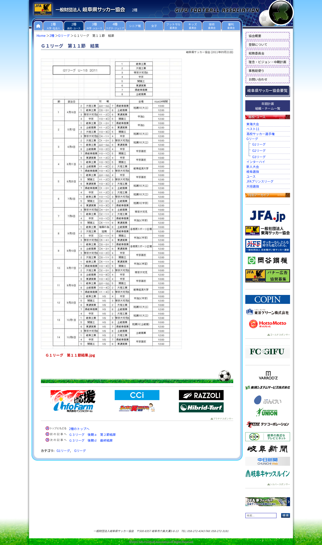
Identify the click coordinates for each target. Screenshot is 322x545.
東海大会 (252, 124)
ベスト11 (252, 129)
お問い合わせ (258, 79)
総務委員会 (256, 53)
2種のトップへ (79, 428)
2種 (51, 35)
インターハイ (255, 161)
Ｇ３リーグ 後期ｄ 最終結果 (91, 440)
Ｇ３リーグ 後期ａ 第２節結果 (92, 434)
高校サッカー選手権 (260, 134)
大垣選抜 (252, 186)
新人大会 (252, 166)
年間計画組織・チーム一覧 (267, 106)
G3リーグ (259, 157)
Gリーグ (64, 35)
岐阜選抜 (252, 171)
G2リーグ (259, 150)
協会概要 (255, 35)
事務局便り (256, 70)
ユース (251, 176)
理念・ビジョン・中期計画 (267, 62)
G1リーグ (63, 450)
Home (41, 35)
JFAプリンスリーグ (259, 181)
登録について (258, 44)
